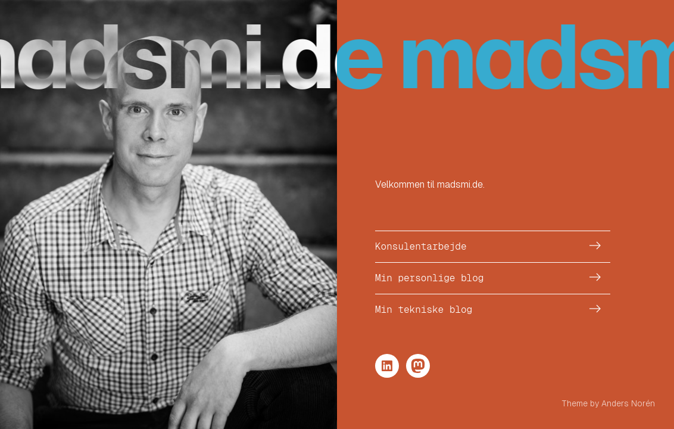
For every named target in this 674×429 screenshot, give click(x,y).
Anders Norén (628, 403)
